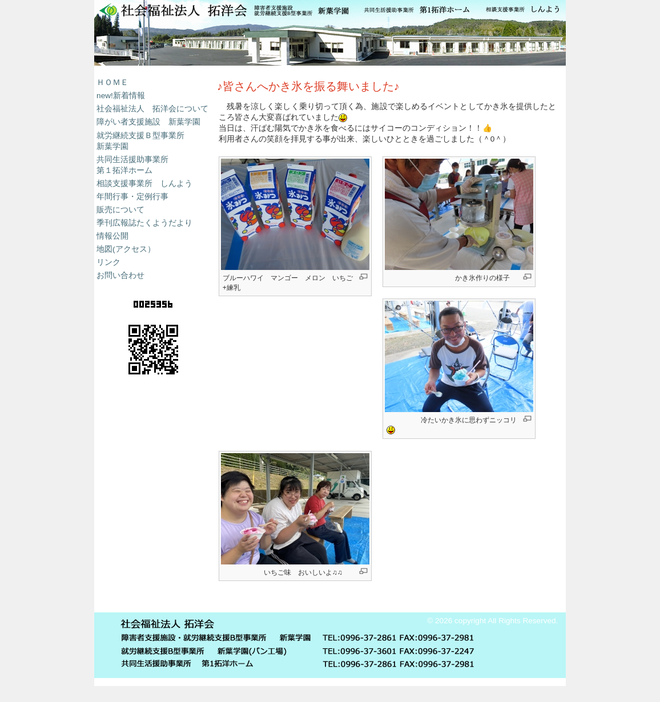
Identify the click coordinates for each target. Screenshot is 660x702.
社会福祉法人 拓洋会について (152, 108)
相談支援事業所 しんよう (144, 183)
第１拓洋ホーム (124, 170)
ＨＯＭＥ (112, 82)
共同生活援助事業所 (132, 159)
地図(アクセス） (125, 249)
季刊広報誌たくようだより (144, 223)
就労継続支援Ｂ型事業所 (140, 135)
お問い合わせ (120, 275)
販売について (120, 209)
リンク (108, 262)
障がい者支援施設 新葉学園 (148, 122)
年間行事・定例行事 (132, 196)
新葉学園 (330, 33)
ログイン (545, 596)
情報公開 (112, 236)
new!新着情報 (120, 95)
